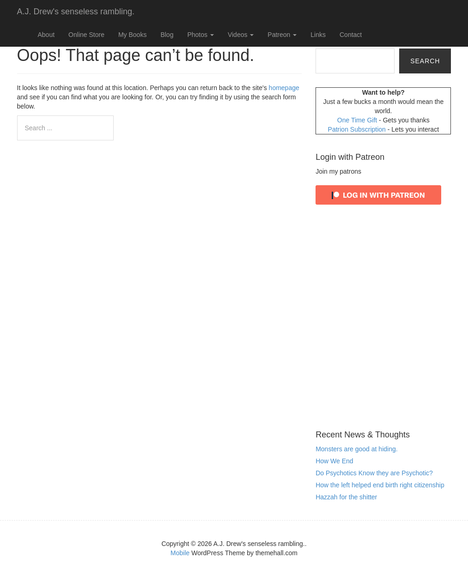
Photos (200, 34)
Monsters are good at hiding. (356, 449)
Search (425, 61)
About (46, 34)
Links (318, 34)
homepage (284, 87)
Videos (241, 34)
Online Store (86, 34)
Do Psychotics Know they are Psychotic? (374, 473)
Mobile (179, 553)
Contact (351, 34)
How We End (334, 461)
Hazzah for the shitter (346, 497)
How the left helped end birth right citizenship (380, 485)
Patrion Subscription (358, 129)
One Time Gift (358, 120)
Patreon (282, 34)
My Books (132, 34)
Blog (166, 34)
